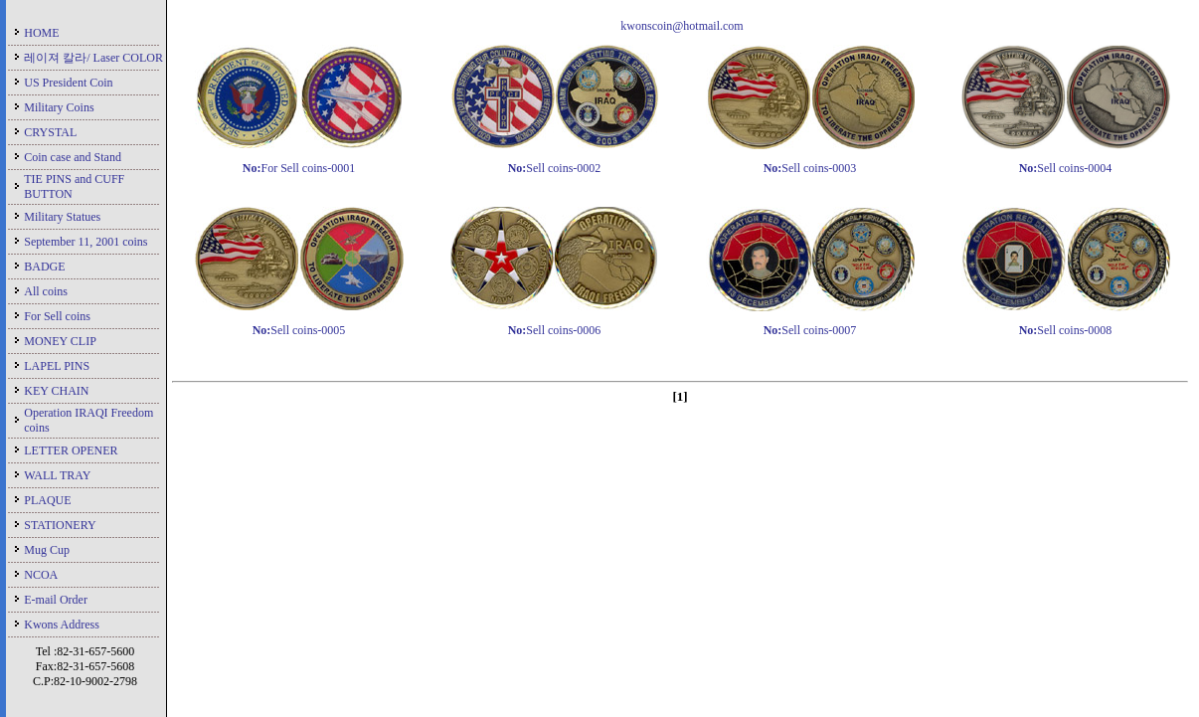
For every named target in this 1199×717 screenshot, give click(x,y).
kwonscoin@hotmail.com (681, 26)
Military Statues (62, 217)
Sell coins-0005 (299, 330)
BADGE (44, 266)
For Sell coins (57, 316)
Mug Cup (47, 550)
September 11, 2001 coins (85, 242)
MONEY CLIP (60, 341)
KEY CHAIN (56, 391)
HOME (41, 33)
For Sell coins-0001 (299, 168)
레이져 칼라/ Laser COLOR (93, 58)
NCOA (41, 575)
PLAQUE (47, 500)
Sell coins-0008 (1066, 330)
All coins (46, 291)
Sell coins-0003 (810, 168)
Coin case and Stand (72, 157)
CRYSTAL (50, 132)
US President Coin (68, 83)
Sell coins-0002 (554, 168)
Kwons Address (61, 624)
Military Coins (58, 107)
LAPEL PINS (56, 366)
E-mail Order (55, 600)
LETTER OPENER (70, 450)
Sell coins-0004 (1066, 168)
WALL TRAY (57, 475)
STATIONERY (59, 525)
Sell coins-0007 (810, 330)
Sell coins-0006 (554, 330)
